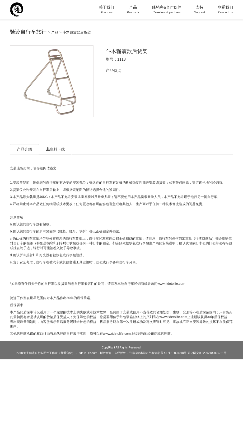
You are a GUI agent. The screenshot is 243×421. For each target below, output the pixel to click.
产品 (54, 32)
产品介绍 (24, 159)
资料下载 (55, 159)
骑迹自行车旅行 (28, 32)
